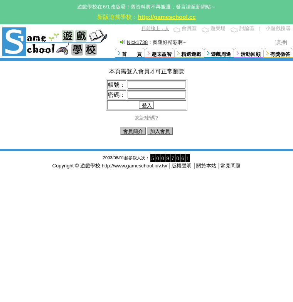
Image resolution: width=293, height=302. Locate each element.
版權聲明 (182, 166)
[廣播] (280, 42)
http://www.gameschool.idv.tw (134, 166)
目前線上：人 (155, 28)
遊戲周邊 (221, 54)
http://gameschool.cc (166, 16)
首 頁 (132, 54)
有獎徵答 (280, 54)
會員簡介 (133, 131)
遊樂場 (218, 28)
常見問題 (231, 166)
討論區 (246, 28)
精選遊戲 (191, 54)
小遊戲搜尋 (278, 28)
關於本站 (206, 166)
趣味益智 (162, 54)
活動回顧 (251, 54)
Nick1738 (137, 42)
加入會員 (160, 131)
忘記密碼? (146, 118)
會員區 (189, 28)
